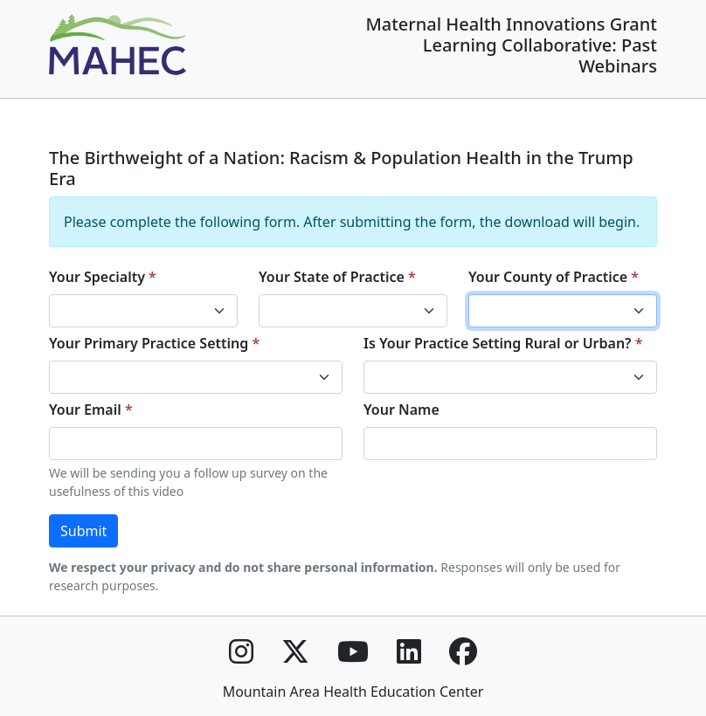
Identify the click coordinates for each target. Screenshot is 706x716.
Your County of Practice (547, 276)
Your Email (85, 409)
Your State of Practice (332, 276)
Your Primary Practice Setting (148, 343)
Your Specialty (97, 276)
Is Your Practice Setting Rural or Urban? (497, 343)
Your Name (401, 409)
